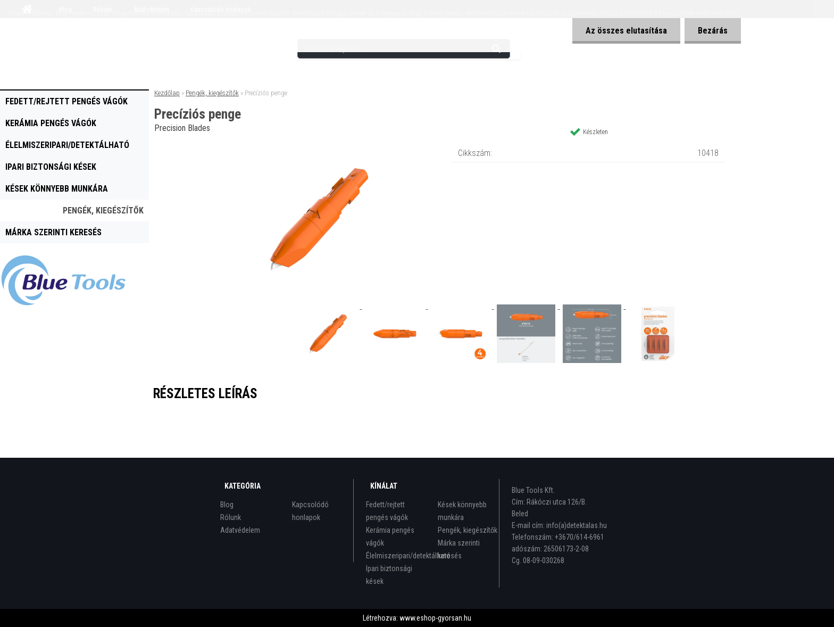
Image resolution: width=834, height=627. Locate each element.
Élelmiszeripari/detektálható (67, 145)
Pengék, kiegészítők (103, 210)
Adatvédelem (240, 530)
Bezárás (713, 31)
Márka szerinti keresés (53, 232)
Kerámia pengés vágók (50, 123)
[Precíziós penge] (319, 146)
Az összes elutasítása (626, 31)
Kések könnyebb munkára (56, 189)
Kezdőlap (167, 93)
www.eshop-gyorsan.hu (435, 618)
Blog (226, 504)
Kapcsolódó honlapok (310, 511)
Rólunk (230, 517)
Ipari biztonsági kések (50, 167)
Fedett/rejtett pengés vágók (66, 101)
